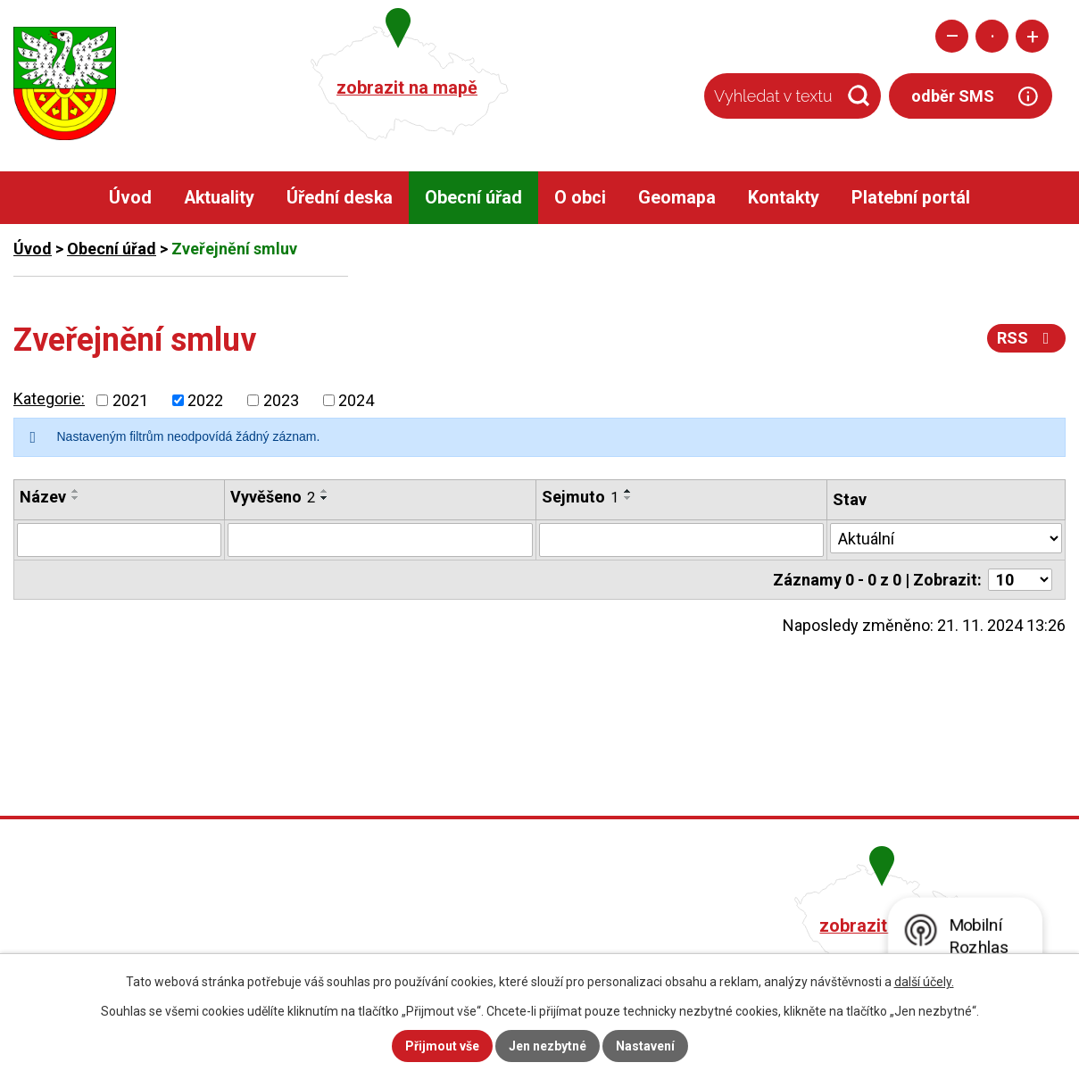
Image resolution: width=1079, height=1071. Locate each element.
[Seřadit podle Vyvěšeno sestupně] (325, 498)
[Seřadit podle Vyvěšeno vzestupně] (325, 490)
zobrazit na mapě (406, 88)
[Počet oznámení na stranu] (1020, 580)
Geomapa (677, 197)
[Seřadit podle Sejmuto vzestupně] (628, 490)
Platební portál (910, 197)
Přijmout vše (442, 1046)
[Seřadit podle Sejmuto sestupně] (628, 498)
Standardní (991, 36)
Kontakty (783, 197)
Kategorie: (49, 398)
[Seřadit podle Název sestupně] (76, 498)
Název (43, 496)
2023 (281, 400)
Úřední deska (339, 197)
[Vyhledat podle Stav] (946, 538)
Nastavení (645, 1046)
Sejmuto (580, 496)
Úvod (130, 197)
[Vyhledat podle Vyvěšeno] (380, 540)
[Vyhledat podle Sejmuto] (681, 540)
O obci (580, 197)
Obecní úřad (473, 197)
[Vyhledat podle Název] (119, 540)
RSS (1027, 337)
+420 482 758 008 (458, 923)
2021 (130, 400)
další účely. (924, 982)
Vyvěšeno (272, 496)
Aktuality (219, 197)
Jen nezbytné (547, 1046)
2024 (356, 400)
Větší (1032, 36)
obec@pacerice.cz (461, 949)
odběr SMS (952, 96)
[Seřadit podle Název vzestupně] (76, 490)
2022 (205, 400)
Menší (951, 36)
